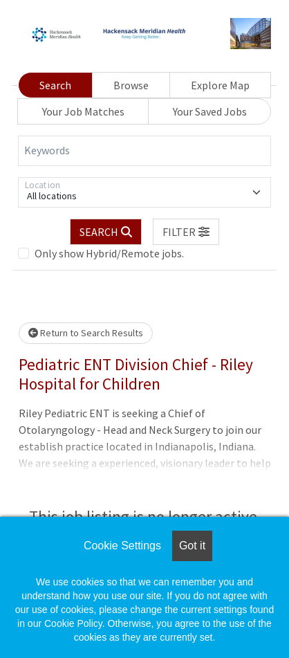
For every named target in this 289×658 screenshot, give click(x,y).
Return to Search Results (85, 333)
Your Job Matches (83, 111)
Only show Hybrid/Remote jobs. (109, 253)
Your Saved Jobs (210, 111)
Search (55, 85)
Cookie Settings (122, 545)
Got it (192, 545)
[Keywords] (144, 151)
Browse (131, 85)
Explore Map (220, 85)
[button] (186, 232)
